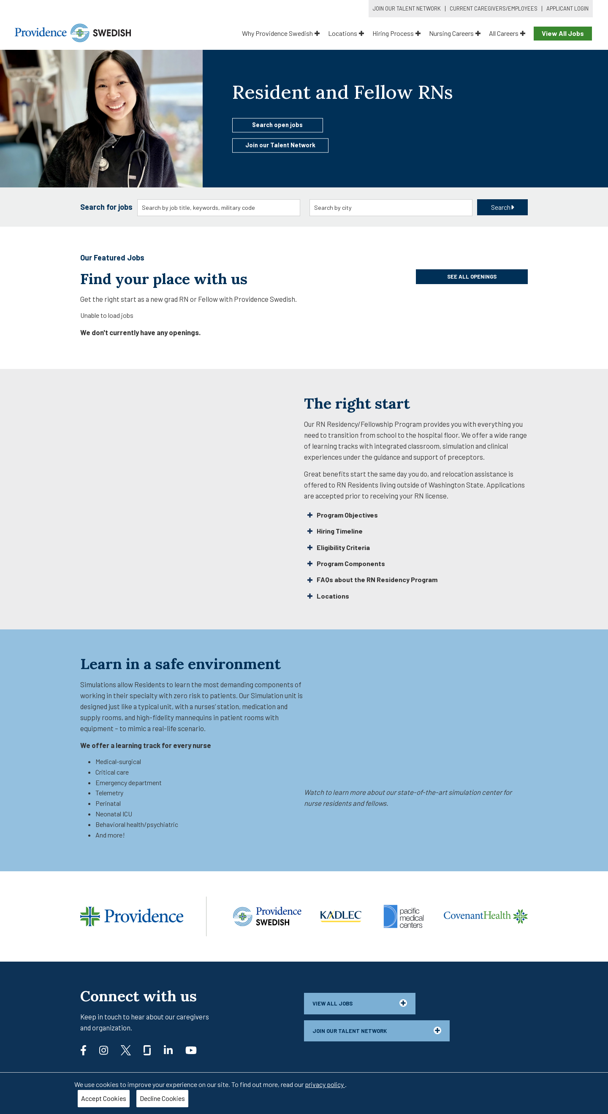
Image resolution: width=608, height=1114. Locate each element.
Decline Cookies (162, 1098)
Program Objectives (342, 515)
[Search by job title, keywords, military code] (219, 207)
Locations (346, 33)
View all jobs (359, 1003)
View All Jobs (563, 33)
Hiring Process (396, 33)
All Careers (507, 33)
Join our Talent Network (280, 145)
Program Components (346, 563)
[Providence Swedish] (73, 32)
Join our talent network (376, 1030)
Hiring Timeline (335, 531)
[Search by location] (391, 207)
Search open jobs (277, 124)
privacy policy (325, 1084)
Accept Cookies (103, 1098)
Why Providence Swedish (281, 33)
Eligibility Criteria (338, 547)
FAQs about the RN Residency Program (372, 579)
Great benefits (327, 473)
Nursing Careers (454, 33)
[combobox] (219, 207)
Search (502, 207)
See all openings (472, 276)
